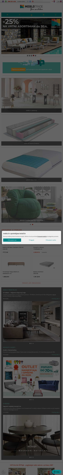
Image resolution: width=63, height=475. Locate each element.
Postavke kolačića (42, 236)
